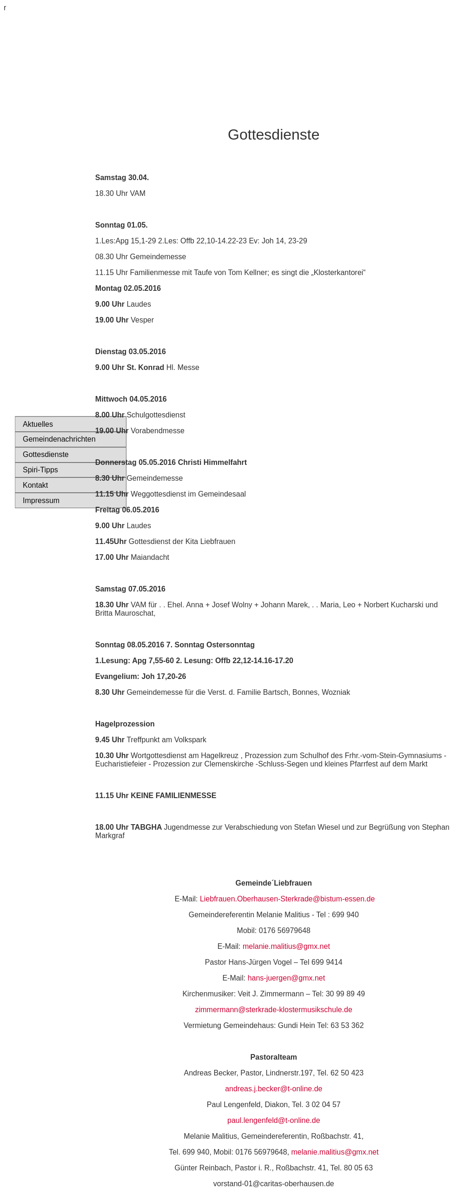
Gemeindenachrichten (56, 439)
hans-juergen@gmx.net (286, 978)
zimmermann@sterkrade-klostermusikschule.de (273, 1010)
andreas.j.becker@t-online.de (273, 1089)
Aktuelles (38, 424)
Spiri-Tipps (40, 470)
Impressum (41, 500)
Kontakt (35, 485)
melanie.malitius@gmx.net (286, 946)
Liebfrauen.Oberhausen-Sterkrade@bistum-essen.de (287, 899)
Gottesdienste (46, 454)
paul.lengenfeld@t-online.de (273, 1120)
